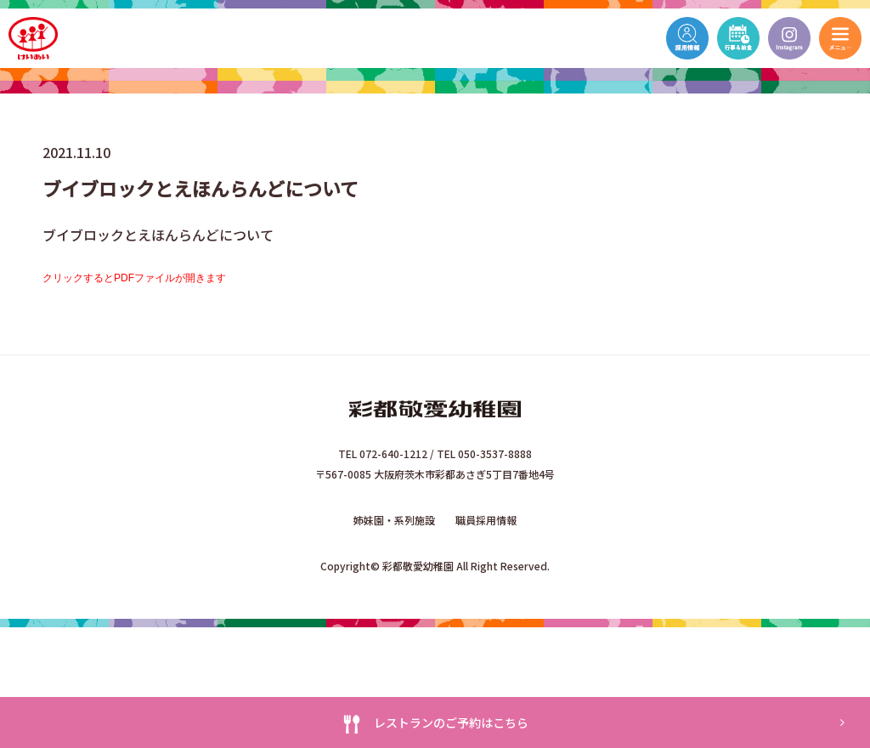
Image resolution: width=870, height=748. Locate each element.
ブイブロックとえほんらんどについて (158, 234)
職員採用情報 (486, 520)
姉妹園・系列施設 (394, 520)
